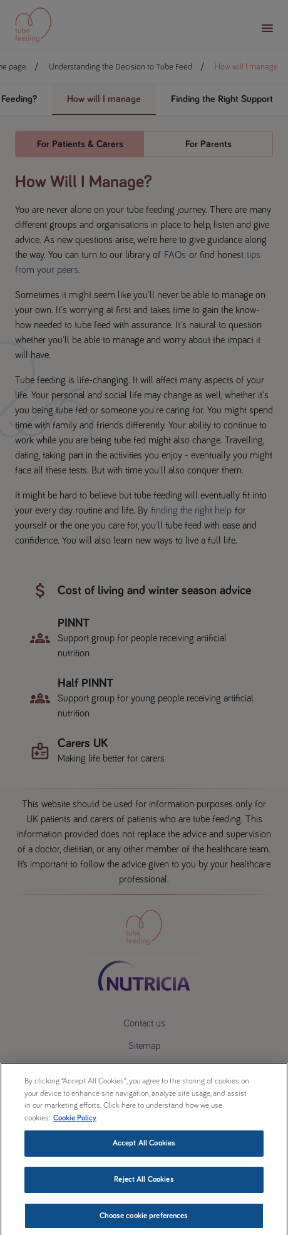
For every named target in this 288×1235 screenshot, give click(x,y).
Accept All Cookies (144, 1157)
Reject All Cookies (143, 1193)
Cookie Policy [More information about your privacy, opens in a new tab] (74, 1131)
